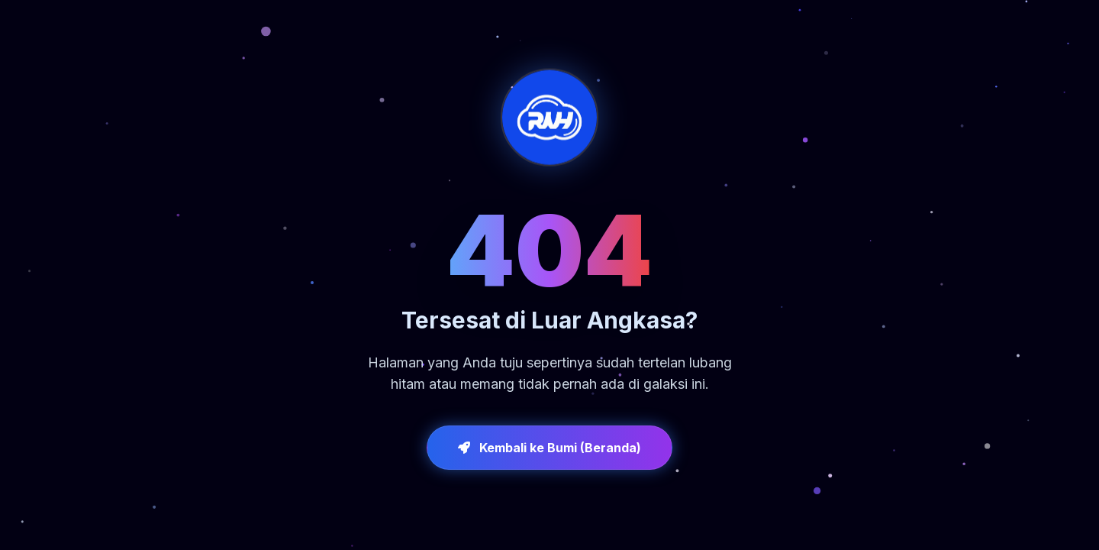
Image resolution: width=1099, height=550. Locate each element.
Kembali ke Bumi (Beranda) (549, 447)
